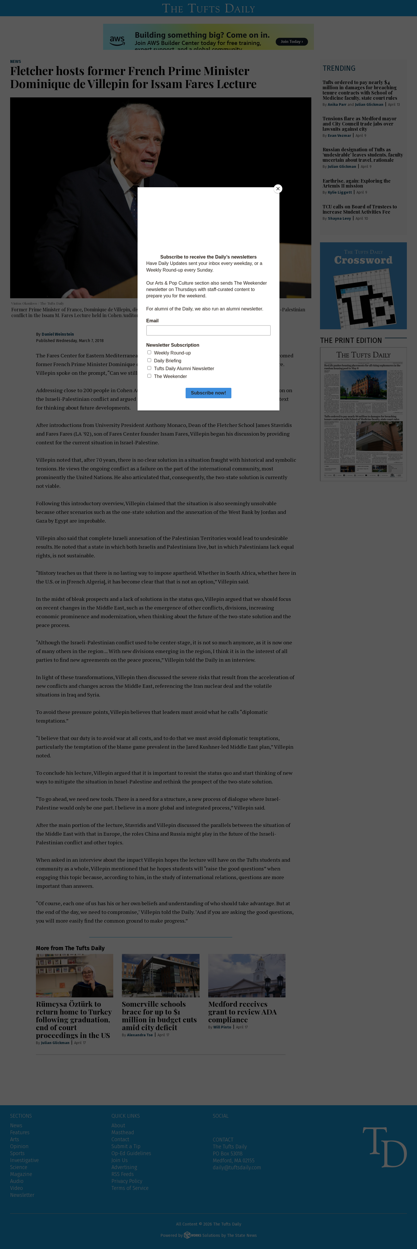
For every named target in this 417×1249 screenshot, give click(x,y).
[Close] (278, 188)
